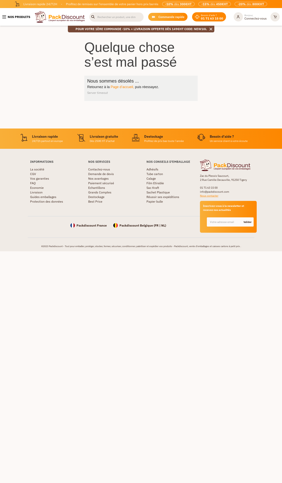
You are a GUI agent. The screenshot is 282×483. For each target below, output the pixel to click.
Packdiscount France (91, 225)
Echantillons (96, 188)
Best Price (95, 201)
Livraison (36, 192)
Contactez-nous (99, 169)
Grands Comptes (99, 192)
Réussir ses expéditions (162, 197)
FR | (158, 225)
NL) (163, 225)
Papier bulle (154, 201)
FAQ (33, 183)
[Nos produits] (16, 17)
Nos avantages (98, 178)
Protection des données (46, 201)
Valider (247, 222)
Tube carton (154, 174)
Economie (37, 188)
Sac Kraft (152, 188)
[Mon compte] (250, 16)
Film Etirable (155, 183)
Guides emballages (43, 197)
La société (37, 169)
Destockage (96, 197)
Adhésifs (152, 169)
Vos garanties (39, 178)
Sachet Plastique (158, 192)
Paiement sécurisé (101, 183)
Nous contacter (209, 195)
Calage (151, 178)
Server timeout (97, 93)
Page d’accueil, (122, 87)
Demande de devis (101, 174)
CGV (33, 174)
